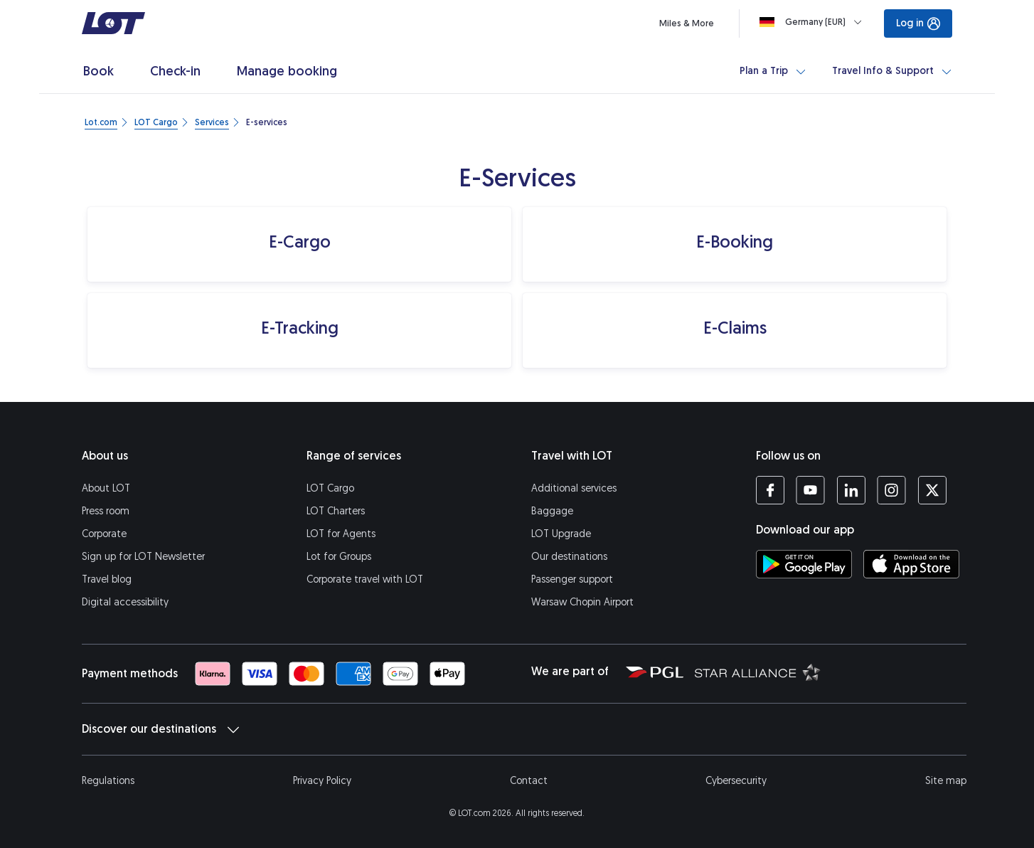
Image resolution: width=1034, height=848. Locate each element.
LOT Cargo (330, 488)
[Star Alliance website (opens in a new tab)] (758, 672)
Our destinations (569, 557)
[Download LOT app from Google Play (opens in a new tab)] (804, 564)
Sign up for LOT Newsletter (143, 557)
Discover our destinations (160, 729)
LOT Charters (336, 511)
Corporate (104, 534)
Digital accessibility (125, 602)
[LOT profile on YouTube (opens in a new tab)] (810, 490)
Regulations (108, 781)
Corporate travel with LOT (365, 579)
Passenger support (572, 579)
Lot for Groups (339, 557)
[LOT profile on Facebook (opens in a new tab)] (770, 490)
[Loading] (813, 22)
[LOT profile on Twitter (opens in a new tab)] (932, 490)
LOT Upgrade (561, 534)
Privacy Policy (322, 781)
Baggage (552, 511)
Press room (105, 511)
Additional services (574, 488)
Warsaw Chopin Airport (582, 602)
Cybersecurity (736, 781)
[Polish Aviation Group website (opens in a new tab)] (654, 672)
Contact (529, 781)
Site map (945, 781)
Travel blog (107, 579)
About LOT (106, 488)
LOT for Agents (341, 534)
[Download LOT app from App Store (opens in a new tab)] (911, 564)
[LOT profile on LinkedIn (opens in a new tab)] (850, 490)
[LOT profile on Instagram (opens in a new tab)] (891, 490)
